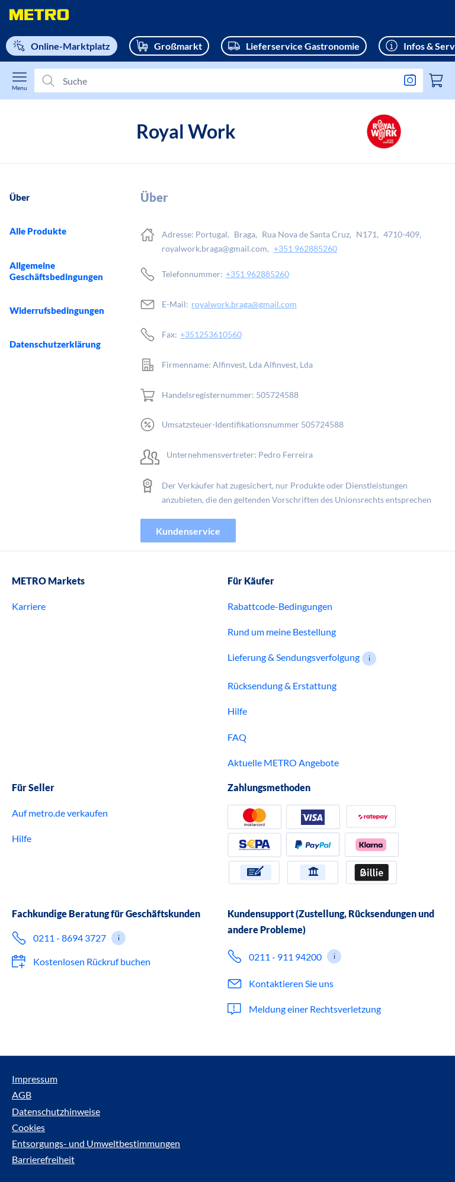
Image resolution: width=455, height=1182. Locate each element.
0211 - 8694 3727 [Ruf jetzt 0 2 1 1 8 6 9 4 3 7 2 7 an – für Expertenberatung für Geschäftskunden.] (69, 1002)
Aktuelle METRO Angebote (283, 827)
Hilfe (237, 775)
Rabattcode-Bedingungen (280, 670)
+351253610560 (211, 334)
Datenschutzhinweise (140, 1143)
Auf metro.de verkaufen (60, 877)
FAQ (237, 801)
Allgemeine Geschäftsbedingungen (56, 271)
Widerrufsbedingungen (56, 310)
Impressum (34, 1143)
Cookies (210, 1143)
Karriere (29, 670)
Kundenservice (188, 531)
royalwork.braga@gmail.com (244, 304)
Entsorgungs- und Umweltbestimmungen (320, 1143)
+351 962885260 (305, 248)
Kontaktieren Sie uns (291, 1047)
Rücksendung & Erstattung (282, 750)
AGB (76, 1143)
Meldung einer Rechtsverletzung (315, 1073)
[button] (369, 723)
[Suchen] (224, 81)
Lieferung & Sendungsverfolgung (294, 721)
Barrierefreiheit (43, 1159)
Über (19, 197)
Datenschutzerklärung (55, 344)
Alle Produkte (37, 231)
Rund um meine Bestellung (282, 696)
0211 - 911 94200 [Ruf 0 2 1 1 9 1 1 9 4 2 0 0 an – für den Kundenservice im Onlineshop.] (285, 1020)
